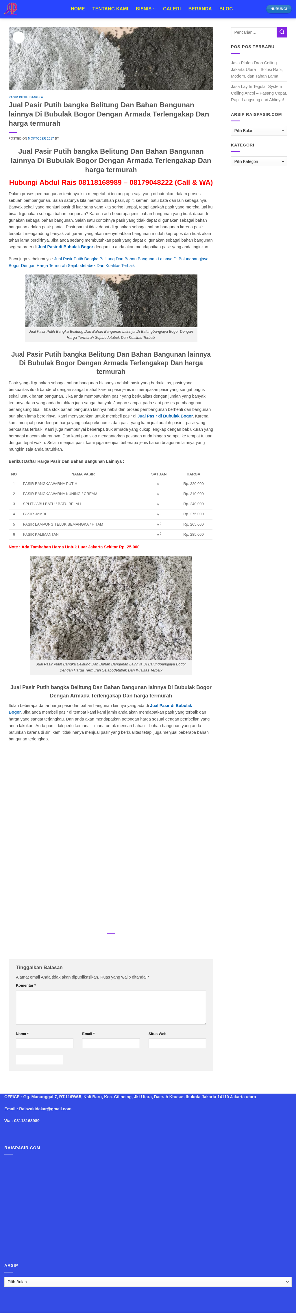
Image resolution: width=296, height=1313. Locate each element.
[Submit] (282, 32)
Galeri (172, 8)
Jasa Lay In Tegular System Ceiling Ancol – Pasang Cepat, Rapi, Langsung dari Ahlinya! (259, 93)
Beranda (200, 8)
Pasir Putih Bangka (26, 97)
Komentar (26, 985)
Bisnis (146, 9)
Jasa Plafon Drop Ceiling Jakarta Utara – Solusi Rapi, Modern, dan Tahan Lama (257, 69)
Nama (22, 1034)
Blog (226, 8)
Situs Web (157, 1034)
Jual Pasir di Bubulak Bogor (65, 246)
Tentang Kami (110, 8)
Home (78, 8)
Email (88, 1034)
